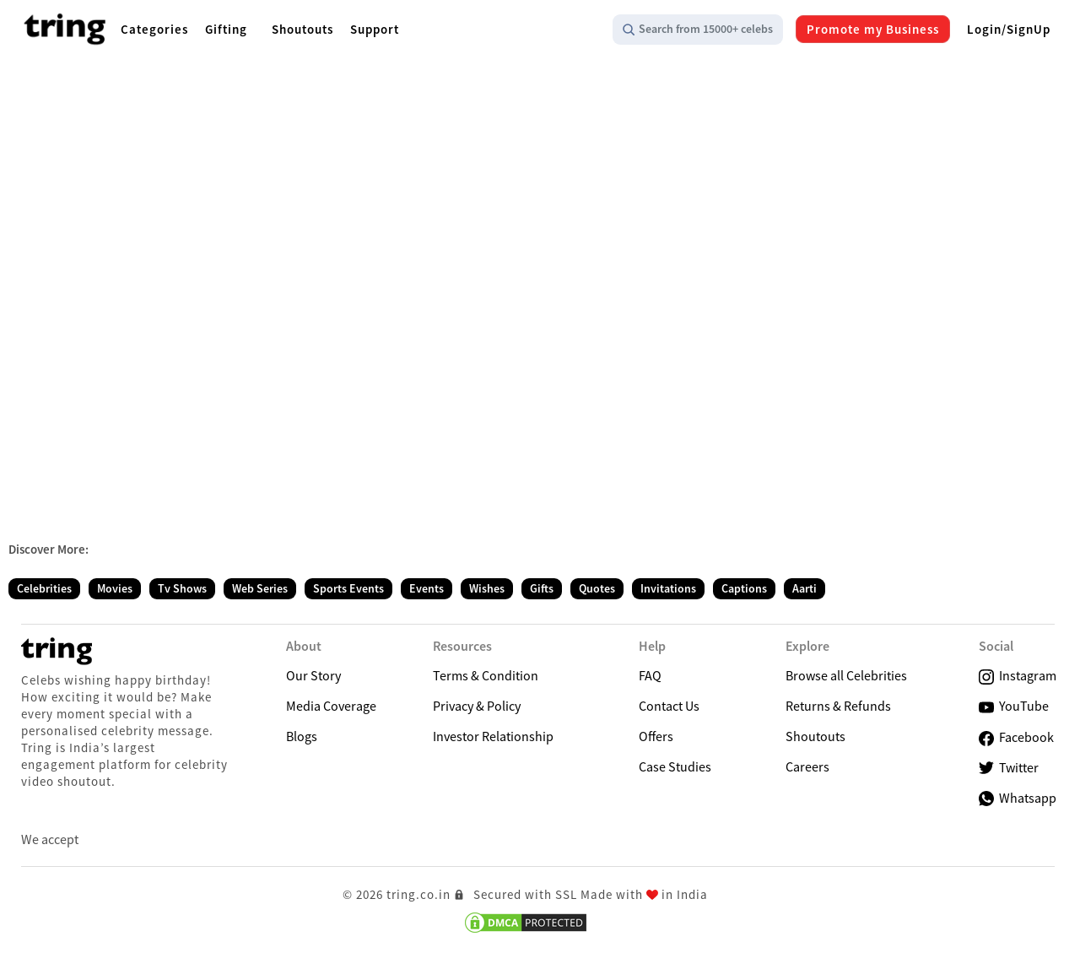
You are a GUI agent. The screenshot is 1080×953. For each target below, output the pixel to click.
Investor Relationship (493, 736)
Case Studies (675, 766)
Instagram (1017, 676)
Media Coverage (331, 705)
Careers (807, 766)
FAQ (650, 675)
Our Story (313, 675)
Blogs (301, 736)
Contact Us (669, 705)
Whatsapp (1017, 797)
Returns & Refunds (838, 705)
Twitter (1009, 768)
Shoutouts (815, 736)
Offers (656, 736)
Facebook (1016, 737)
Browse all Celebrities (846, 675)
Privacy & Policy (477, 705)
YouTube (1014, 706)
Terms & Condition (485, 675)
